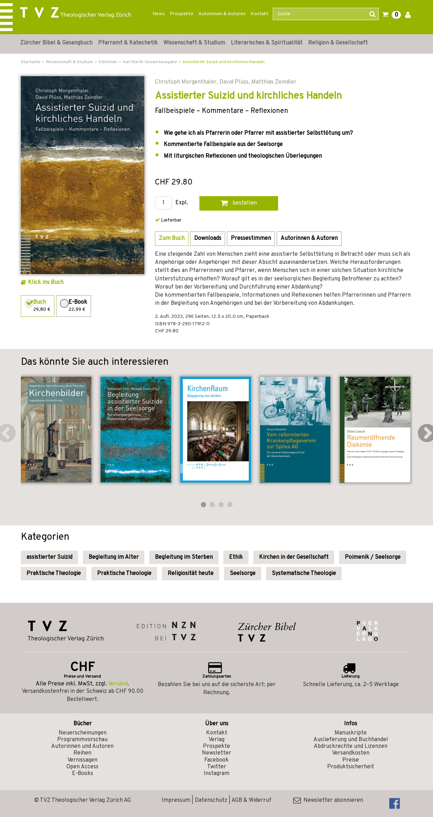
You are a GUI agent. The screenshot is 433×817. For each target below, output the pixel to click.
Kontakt (260, 14)
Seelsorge (242, 573)
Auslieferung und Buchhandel (350, 739)
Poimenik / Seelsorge (373, 557)
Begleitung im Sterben (184, 557)
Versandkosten (350, 753)
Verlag (216, 739)
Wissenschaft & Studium (194, 43)
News (158, 14)
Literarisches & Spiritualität (266, 43)
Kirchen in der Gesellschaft (294, 557)
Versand (118, 684)
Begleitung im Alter (114, 557)
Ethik (236, 557)
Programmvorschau (82, 739)
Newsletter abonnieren (328, 800)
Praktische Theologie (53, 573)
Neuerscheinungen (83, 733)
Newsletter (216, 753)
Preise (350, 760)
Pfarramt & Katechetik (128, 43)
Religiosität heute (191, 573)
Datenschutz (211, 800)
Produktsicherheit (350, 766)
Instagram (216, 773)
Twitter (216, 766)
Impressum (176, 800)
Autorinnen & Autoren (222, 14)
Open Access (82, 766)
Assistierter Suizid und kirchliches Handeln (223, 62)
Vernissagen (82, 760)
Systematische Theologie (304, 573)
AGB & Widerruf (251, 800)
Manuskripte (351, 733)
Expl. (181, 203)
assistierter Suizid (49, 557)
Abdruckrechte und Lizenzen (350, 746)
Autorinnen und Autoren (82, 746)
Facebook (216, 760)
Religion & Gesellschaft (338, 43)
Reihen (82, 753)
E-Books (82, 773)
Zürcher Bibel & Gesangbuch (56, 43)
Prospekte (181, 14)
